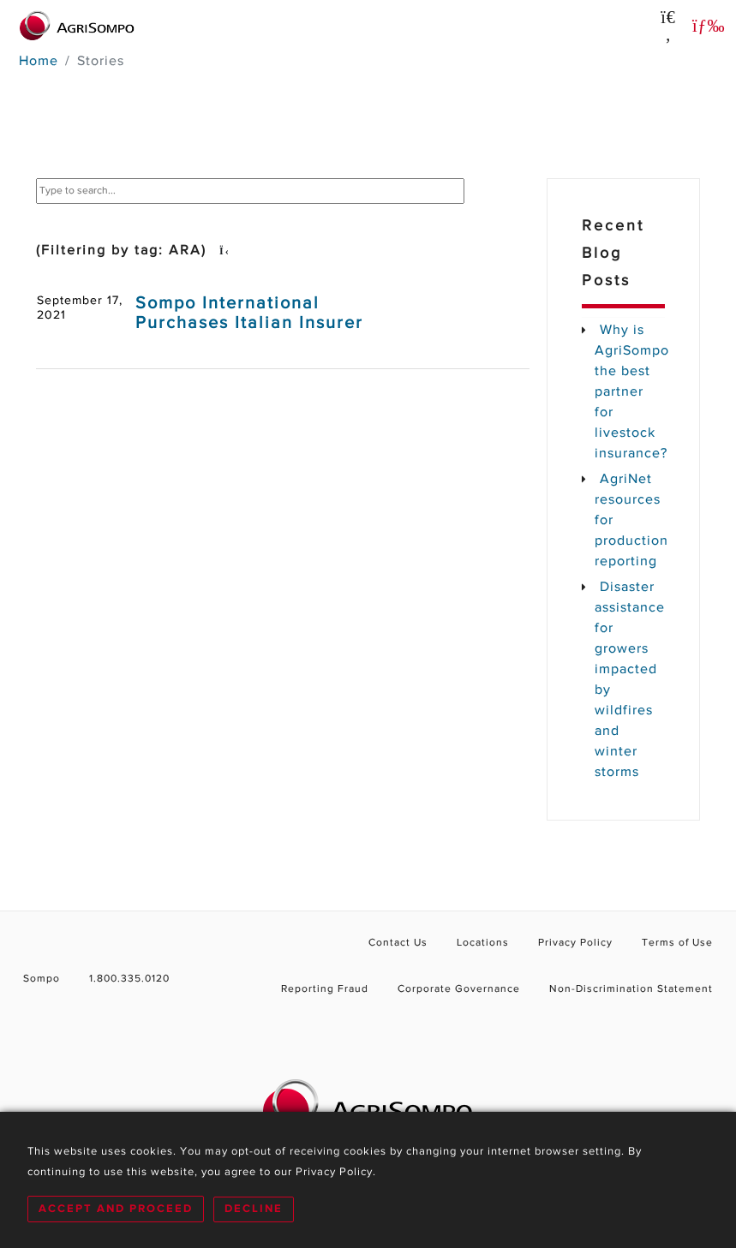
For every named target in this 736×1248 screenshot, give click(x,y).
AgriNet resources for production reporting (630, 521)
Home (38, 62)
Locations (483, 943)
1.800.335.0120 (129, 979)
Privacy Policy (575, 943)
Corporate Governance (459, 989)
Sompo (41, 979)
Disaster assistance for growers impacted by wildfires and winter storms (630, 680)
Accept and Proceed (116, 1209)
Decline (254, 1209)
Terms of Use (677, 943)
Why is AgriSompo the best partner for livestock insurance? (630, 392)
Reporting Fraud (324, 989)
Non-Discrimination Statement (631, 989)
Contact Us (398, 943)
